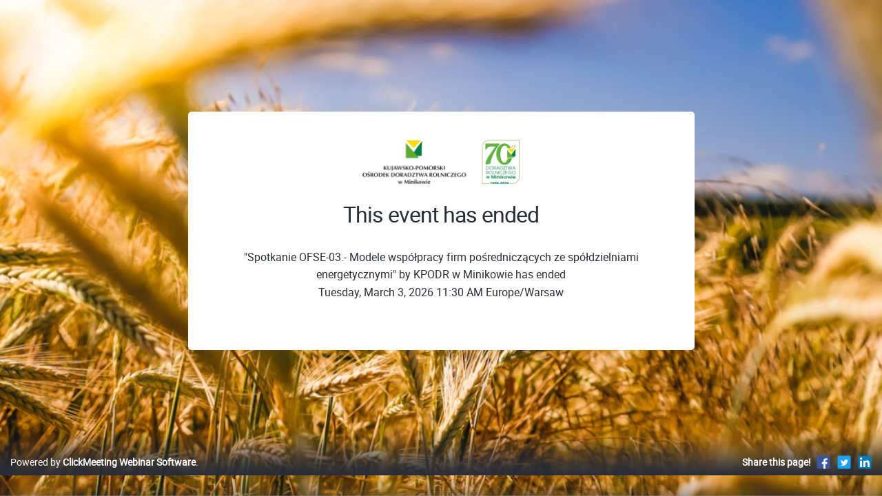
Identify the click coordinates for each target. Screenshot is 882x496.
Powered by (103, 476)
